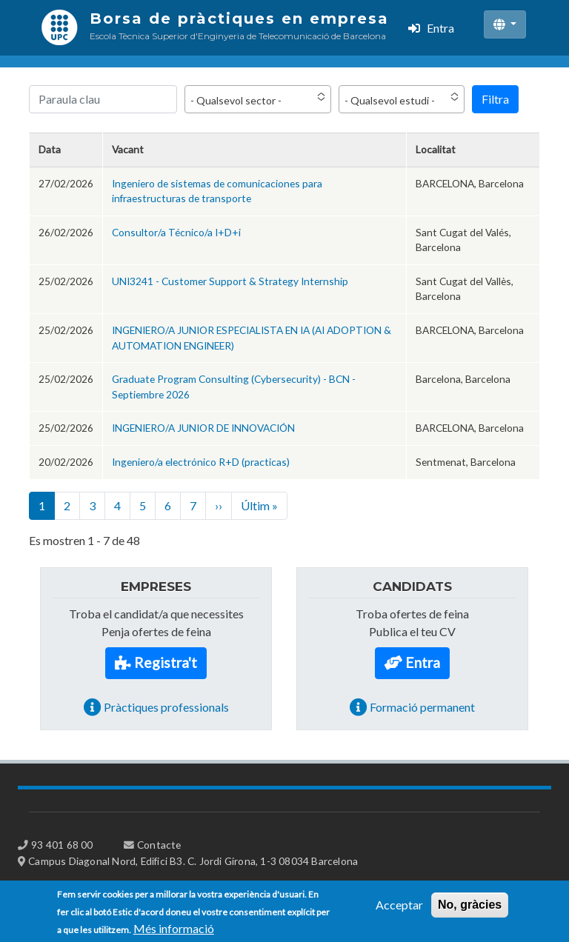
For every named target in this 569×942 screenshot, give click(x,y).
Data (50, 149)
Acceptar (399, 909)
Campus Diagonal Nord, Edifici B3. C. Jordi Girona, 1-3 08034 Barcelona (193, 861)
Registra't (165, 662)
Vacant (128, 149)
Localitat (436, 149)
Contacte (159, 844)
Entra (440, 28)
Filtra (495, 99)
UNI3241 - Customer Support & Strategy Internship (230, 281)
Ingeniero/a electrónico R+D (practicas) (201, 461)
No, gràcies (470, 909)
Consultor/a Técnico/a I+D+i (176, 232)
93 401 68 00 (62, 844)
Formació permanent (422, 707)
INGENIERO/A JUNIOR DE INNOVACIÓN (203, 427)
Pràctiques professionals (166, 707)
